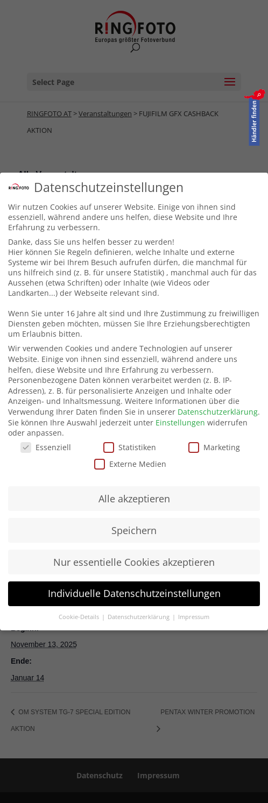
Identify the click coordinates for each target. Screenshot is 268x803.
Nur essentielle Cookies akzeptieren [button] (134, 562)
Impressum (193, 617)
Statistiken (129, 447)
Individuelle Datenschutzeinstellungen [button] (134, 593)
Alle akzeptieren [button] (134, 498)
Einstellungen (180, 422)
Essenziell (45, 447)
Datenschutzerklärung (218, 412)
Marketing (214, 447)
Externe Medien (130, 464)
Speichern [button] (134, 530)
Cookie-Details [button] (80, 617)
